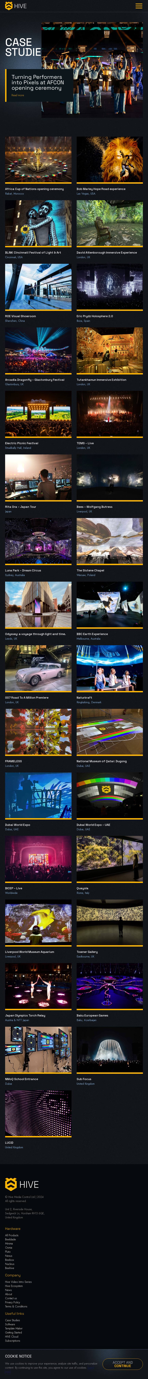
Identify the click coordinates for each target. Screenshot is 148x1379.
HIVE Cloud (11, 1337)
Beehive (9, 1268)
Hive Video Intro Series (18, 1282)
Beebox (9, 1260)
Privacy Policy (12, 1302)
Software (10, 1324)
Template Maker (14, 1328)
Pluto (8, 1252)
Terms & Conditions (16, 1306)
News (8, 1290)
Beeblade (10, 1239)
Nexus (8, 1256)
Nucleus (9, 1264)
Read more (18, 95)
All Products (11, 1235)
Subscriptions (12, 1341)
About (8, 1294)
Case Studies (12, 1320)
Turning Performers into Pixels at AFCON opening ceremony (38, 82)
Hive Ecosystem (14, 1286)
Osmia (8, 1248)
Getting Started (13, 1332)
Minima (9, 1243)
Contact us (11, 1298)
